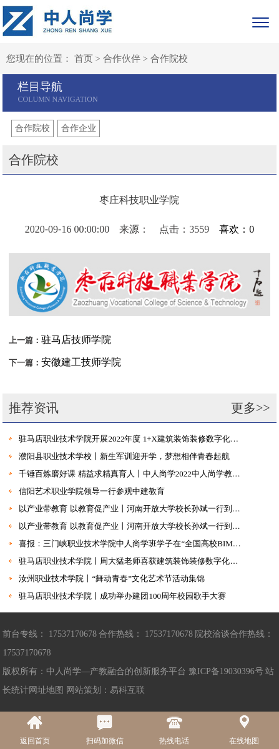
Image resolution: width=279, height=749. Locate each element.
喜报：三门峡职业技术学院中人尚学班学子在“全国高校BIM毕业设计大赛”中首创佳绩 (132, 543)
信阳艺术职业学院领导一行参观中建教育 (92, 491)
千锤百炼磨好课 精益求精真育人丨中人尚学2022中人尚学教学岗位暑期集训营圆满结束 (132, 473)
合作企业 (78, 128)
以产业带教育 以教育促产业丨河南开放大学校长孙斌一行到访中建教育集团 (132, 508)
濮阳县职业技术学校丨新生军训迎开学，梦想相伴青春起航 (124, 456)
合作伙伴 (121, 59)
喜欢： (236, 229)
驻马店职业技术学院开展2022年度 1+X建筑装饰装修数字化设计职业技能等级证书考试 (132, 438)
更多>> (250, 408)
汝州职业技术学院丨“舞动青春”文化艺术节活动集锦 (112, 578)
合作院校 (169, 59)
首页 (83, 59)
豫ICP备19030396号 (225, 671)
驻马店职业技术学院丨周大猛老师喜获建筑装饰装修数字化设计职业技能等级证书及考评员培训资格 (132, 561)
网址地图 (46, 690)
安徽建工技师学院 (81, 362)
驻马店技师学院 (76, 339)
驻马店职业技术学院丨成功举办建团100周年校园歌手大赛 (122, 596)
